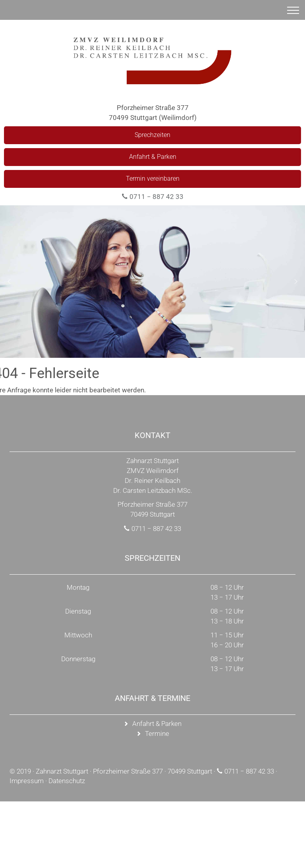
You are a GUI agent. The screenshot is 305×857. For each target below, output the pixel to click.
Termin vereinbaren (153, 178)
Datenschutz (66, 781)
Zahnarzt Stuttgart (62, 771)
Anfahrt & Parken (152, 156)
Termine (157, 733)
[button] (9, 281)
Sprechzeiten (152, 135)
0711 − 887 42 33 (156, 197)
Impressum (27, 781)
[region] (152, 281)
